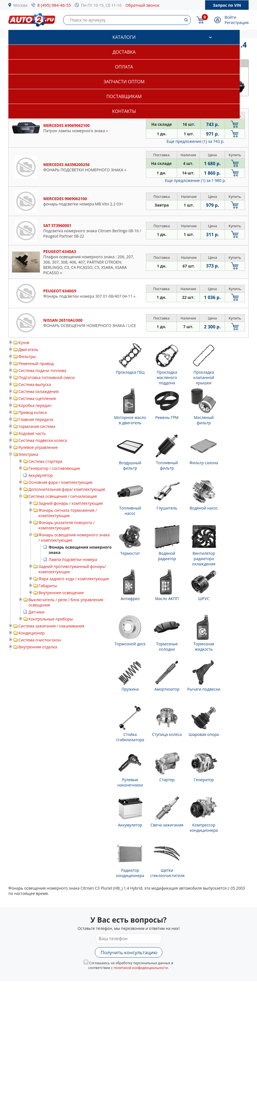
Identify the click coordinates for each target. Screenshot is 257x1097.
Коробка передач (34, 405)
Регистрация (237, 22)
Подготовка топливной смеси (46, 377)
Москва (20, 5)
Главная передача (35, 419)
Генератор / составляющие (54, 468)
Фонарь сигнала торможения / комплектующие (68, 513)
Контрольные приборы (50, 619)
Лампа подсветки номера (73, 559)
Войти (230, 17)
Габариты (48, 585)
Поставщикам (123, 96)
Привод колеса (32, 412)
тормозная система (36, 426)
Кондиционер (31, 633)
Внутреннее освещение (61, 592)
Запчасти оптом (124, 82)
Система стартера (45, 461)
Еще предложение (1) (195, 141)
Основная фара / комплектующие (60, 482)
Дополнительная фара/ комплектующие (66, 489)
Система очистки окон (39, 640)
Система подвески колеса (42, 440)
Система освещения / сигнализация (62, 496)
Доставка (124, 52)
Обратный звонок (142, 5)
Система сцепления (37, 398)
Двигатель (28, 349)
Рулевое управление (38, 447)
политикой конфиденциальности (141, 967)
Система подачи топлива (42, 370)
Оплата (124, 67)
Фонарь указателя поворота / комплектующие (67, 525)
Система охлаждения (38, 391)
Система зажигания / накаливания (51, 626)
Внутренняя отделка (37, 647)
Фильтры (27, 356)
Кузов (23, 342)
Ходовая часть (32, 433)
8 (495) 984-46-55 (54, 5)
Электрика (28, 454)
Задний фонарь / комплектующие (71, 503)
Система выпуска (34, 384)
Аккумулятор (40, 475)
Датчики (36, 612)
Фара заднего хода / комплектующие (74, 578)
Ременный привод (36, 363)
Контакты (124, 111)
